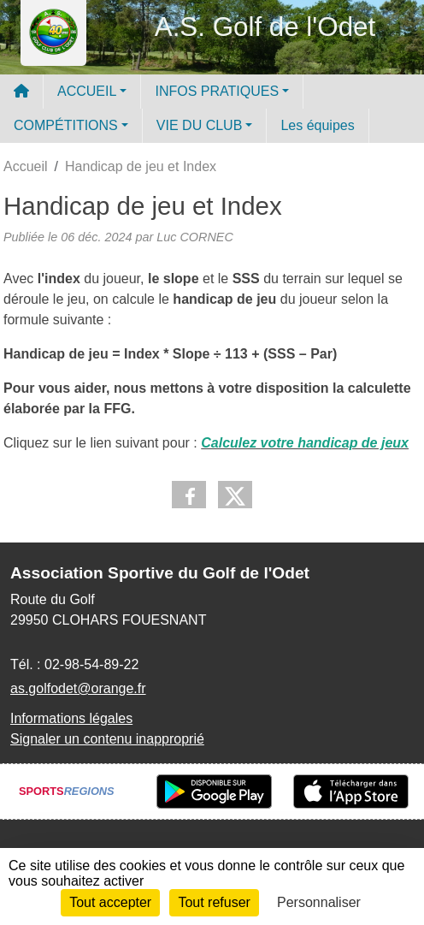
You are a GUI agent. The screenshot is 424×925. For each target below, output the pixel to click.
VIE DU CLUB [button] (199, 125)
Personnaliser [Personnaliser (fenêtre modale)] (319, 902)
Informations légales (71, 718)
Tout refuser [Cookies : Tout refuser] (214, 902)
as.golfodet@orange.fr (78, 688)
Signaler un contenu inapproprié (107, 739)
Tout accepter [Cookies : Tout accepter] (110, 902)
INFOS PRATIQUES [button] (217, 91)
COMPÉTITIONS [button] (66, 125)
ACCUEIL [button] (86, 91)
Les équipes (317, 125)
